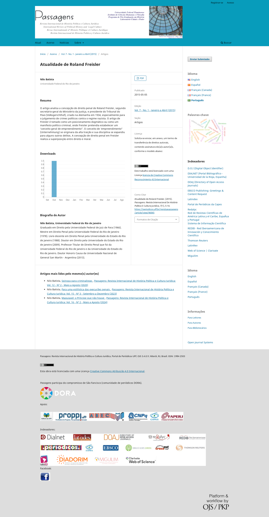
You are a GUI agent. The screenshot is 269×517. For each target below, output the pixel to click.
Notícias (64, 42)
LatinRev (192, 245)
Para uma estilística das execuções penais (86, 289)
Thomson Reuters (198, 240)
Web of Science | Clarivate (203, 250)
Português (194, 297)
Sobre (78, 42)
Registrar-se (217, 2)
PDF (141, 78)
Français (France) (201, 95)
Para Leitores (194, 317)
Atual (38, 42)
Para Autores (194, 322)
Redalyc (192, 209)
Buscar (226, 42)
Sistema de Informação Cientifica (207, 223)
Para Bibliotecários (197, 327)
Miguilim (193, 255)
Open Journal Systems (200, 342)
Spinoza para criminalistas (77, 280)
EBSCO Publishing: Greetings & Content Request (206, 192)
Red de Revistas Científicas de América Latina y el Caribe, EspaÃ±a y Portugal (208, 216)
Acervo (50, 42)
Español (195, 84)
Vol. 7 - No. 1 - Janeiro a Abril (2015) (79, 54)
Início (43, 54)
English (195, 79)
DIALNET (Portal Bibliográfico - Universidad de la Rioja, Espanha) (207, 175)
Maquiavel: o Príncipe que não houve (83, 298)
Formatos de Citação (147, 219)
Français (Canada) (201, 90)
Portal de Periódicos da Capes (205, 204)
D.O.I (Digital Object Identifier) (205, 168)
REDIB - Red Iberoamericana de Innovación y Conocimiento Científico (206, 232)
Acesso (230, 2)
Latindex (192, 199)
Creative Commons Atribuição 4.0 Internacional (117, 371)
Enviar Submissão (199, 59)
